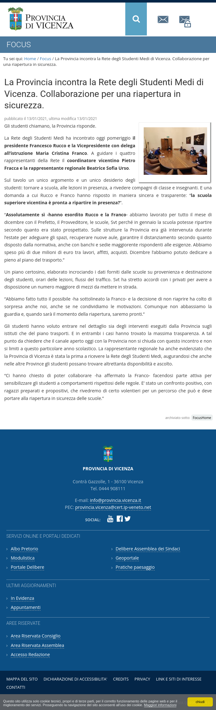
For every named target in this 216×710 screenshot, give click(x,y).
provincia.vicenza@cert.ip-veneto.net (185, 22)
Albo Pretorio (24, 549)
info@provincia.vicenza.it (164, 19)
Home (30, 58)
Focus (45, 58)
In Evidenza (22, 598)
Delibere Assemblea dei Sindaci (148, 549)
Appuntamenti (26, 607)
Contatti (15, 687)
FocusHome (202, 417)
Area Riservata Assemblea (37, 645)
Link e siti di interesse (178, 679)
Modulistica (23, 558)
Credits (120, 679)
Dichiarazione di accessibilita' (75, 679)
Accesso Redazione (30, 654)
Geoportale (127, 558)
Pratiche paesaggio (135, 567)
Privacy (142, 679)
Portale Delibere (27, 567)
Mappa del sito (22, 679)
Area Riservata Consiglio (36, 636)
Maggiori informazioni (160, 705)
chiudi (200, 702)
